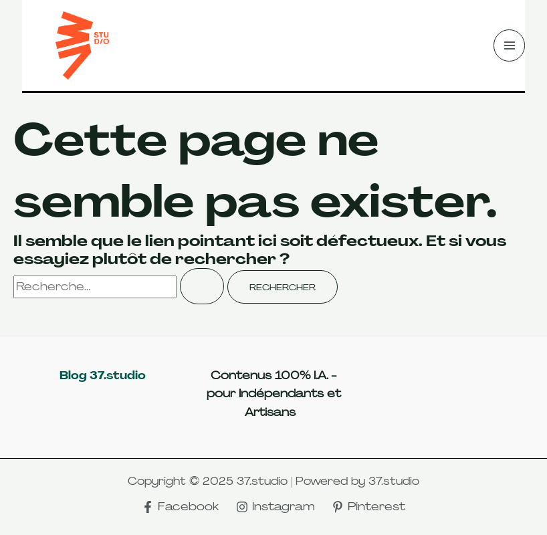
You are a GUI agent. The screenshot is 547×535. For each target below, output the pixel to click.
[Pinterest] (368, 507)
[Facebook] (180, 507)
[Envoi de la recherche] (202, 286)
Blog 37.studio (103, 375)
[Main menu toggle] (510, 45)
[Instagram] (275, 507)
